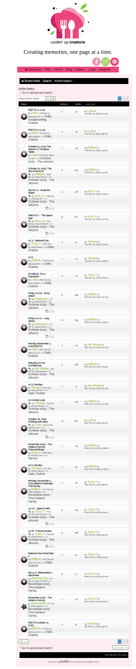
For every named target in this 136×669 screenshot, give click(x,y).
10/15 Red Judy (36, 400)
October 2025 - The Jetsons (40, 160)
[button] (127, 98)
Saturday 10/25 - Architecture (37, 364)
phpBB (63, 661)
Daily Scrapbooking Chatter (39, 120)
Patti (34, 113)
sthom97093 (39, 578)
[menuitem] (48, 69)
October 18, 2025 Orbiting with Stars (38, 420)
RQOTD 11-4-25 (36, 130)
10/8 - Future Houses (39, 531)
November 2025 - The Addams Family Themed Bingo (40, 447)
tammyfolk (38, 603)
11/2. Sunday (35, 465)
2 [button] (123, 98)
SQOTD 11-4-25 (36, 110)
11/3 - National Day (38, 240)
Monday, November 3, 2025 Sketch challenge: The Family (40, 483)
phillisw (92, 147)
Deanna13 (41, 299)
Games (33, 458)
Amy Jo (40, 196)
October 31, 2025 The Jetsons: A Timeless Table (39, 149)
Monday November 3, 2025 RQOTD (39, 345)
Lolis (90, 111)
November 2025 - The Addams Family (39, 498)
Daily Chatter (36, 393)
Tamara (92, 241)
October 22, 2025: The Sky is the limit (39, 170)
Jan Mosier (94, 344)
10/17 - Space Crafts (39, 508)
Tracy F (36, 243)
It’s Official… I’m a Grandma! (36, 275)
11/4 (30, 257)
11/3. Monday (35, 384)
